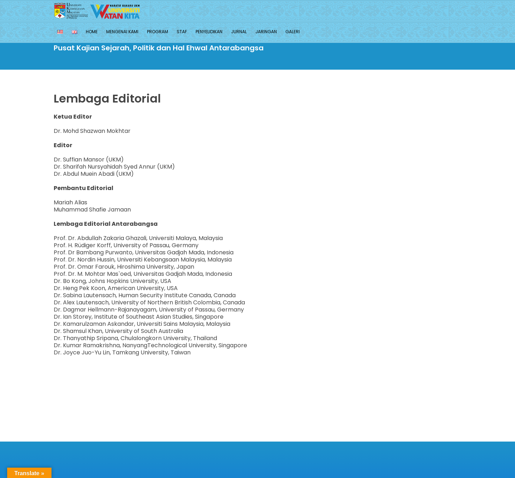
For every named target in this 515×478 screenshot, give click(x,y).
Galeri (292, 32)
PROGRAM (157, 32)
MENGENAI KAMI (122, 32)
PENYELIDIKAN (209, 32)
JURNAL (239, 32)
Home (92, 32)
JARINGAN (266, 32)
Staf (182, 32)
